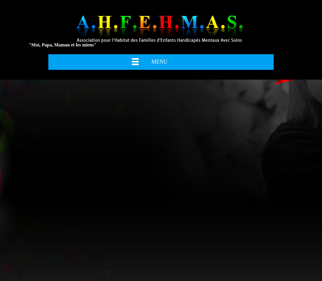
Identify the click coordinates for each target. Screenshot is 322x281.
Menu (159, 62)
